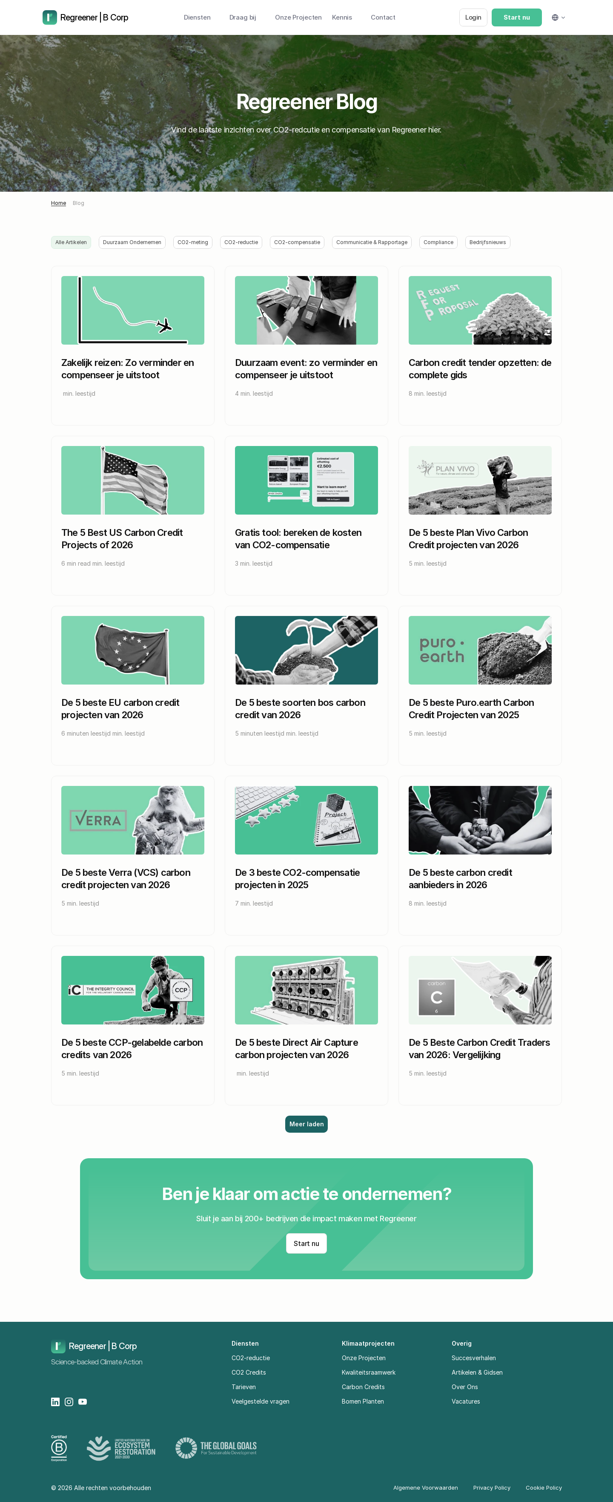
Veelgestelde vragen (260, 1401)
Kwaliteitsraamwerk (368, 1372)
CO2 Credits (249, 1372)
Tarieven (244, 1386)
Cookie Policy (544, 1487)
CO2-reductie (251, 1357)
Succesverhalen (474, 1357)
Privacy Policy (491, 1487)
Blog (78, 203)
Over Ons (465, 1386)
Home (58, 203)
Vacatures (466, 1401)
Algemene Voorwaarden (425, 1487)
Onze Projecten (364, 1357)
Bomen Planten (363, 1401)
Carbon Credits (363, 1386)
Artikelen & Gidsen (477, 1372)
